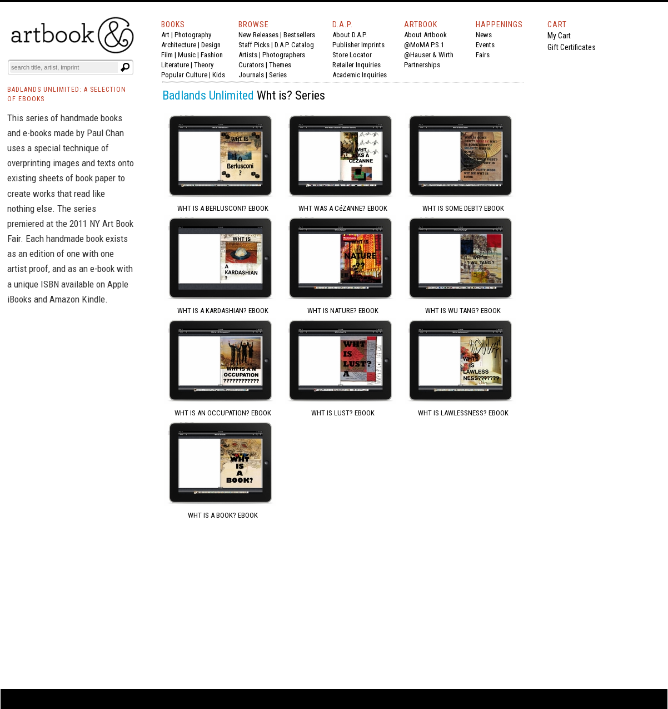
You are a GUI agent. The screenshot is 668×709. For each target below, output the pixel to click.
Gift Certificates (571, 47)
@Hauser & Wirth (428, 55)
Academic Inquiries (359, 75)
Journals (251, 75)
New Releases (258, 35)
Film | (169, 55)
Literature (175, 65)
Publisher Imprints (358, 45)
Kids (218, 75)
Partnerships (422, 65)
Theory (203, 65)
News (484, 35)
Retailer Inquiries (356, 65)
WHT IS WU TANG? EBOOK (463, 310)
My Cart (559, 35)
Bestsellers (299, 35)
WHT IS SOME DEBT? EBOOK (463, 208)
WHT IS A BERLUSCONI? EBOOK (222, 208)
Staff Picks (254, 45)
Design (211, 45)
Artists (247, 55)
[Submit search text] (125, 67)
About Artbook (425, 35)
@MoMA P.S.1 (424, 45)
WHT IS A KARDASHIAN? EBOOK (222, 310)
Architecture (178, 45)
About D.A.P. (349, 35)
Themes (280, 65)
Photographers (283, 55)
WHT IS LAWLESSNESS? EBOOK (463, 413)
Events (485, 45)
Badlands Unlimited (208, 95)
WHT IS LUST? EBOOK (343, 413)
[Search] (64, 67)
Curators (251, 65)
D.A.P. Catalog (294, 45)
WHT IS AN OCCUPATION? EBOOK (223, 413)
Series (278, 75)
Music (187, 55)
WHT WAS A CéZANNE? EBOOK (342, 208)
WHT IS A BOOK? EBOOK (223, 515)
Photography (193, 35)
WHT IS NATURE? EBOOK (342, 310)
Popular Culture (184, 75)
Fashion (212, 55)
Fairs (483, 55)
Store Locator (352, 55)
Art (165, 35)
